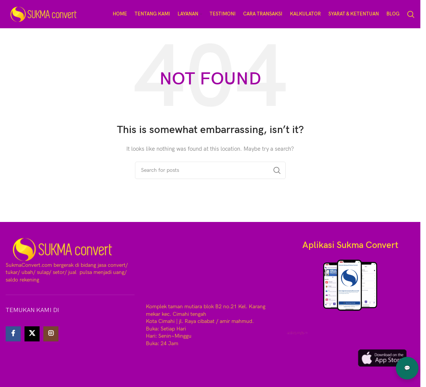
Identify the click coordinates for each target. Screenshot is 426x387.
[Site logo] (43, 14)
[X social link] (32, 333)
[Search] (410, 14)
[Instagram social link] (50, 333)
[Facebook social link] (13, 333)
